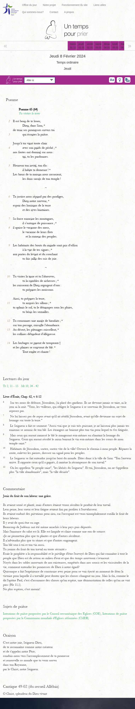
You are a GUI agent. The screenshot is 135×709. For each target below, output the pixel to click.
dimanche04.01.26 (107, 46)
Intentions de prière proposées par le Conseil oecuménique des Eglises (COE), (52, 613)
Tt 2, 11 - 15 (10, 386)
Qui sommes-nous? (33, 12)
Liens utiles (99, 5)
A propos (69, 12)
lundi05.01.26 (115, 46)
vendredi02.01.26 (90, 46)
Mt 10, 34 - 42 (29, 386)
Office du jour (29, 5)
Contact (54, 12)
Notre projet (49, 5)
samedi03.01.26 (98, 46)
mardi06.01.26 (124, 46)
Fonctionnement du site (75, 5)
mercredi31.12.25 (73, 46)
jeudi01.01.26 (81, 46)
